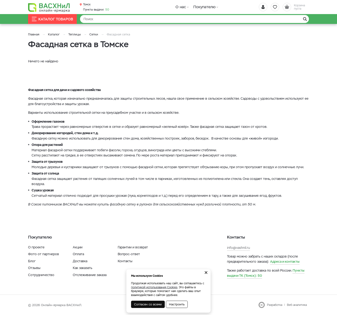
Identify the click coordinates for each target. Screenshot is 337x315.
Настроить (177, 304)
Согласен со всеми (148, 304)
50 (96, 9)
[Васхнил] (49, 7)
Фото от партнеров (43, 254)
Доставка (80, 261)
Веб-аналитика (297, 305)
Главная (33, 34)
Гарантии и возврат (133, 247)
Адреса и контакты (285, 261)
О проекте (36, 247)
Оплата (78, 254)
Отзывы (34, 268)
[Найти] (194, 19)
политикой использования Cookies (154, 287)
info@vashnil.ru (238, 248)
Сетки (93, 34)
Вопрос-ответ (129, 254)
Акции (77, 247)
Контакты (125, 261)
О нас (181, 6)
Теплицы (75, 34)
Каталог (54, 34)
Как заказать (82, 268)
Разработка (274, 305)
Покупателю (204, 6)
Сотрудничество (41, 275)
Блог (32, 261)
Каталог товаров (52, 19)
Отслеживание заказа (89, 275)
